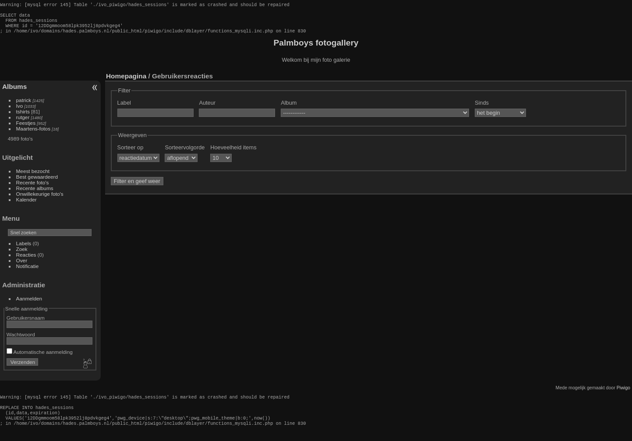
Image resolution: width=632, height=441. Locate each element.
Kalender (26, 205)
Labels (24, 248)
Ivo (19, 111)
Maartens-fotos (33, 134)
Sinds (482, 108)
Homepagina (126, 81)
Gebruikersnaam (26, 323)
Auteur (207, 108)
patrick (24, 105)
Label (124, 108)
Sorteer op (130, 152)
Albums (14, 91)
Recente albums (34, 193)
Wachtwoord (21, 339)
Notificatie (27, 271)
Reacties (26, 260)
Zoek (22, 254)
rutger (23, 122)
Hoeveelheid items (233, 152)
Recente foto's (32, 188)
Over (22, 265)
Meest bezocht (33, 176)
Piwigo (623, 392)
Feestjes (25, 128)
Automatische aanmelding (40, 357)
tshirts (23, 117)
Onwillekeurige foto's (40, 199)
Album (289, 108)
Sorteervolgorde (185, 152)
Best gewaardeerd (37, 182)
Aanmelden (29, 304)
